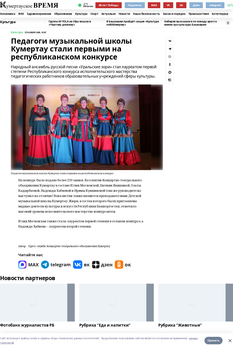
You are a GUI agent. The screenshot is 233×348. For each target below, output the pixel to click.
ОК (181, 5)
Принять (213, 340)
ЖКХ (21, 13)
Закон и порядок (174, 13)
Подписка (134, 5)
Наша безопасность (146, 13)
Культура (81, 13)
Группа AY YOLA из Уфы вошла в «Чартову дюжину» (70, 23)
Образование (63, 13)
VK (168, 5)
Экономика (7, 13)
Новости (124, 13)
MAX (154, 5)
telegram (215, 5)
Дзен (196, 5)
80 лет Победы (109, 5)
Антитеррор (220, 13)
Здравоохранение (39, 13)
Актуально (108, 13)
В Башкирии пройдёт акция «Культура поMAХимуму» (132, 23)
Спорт (94, 13)
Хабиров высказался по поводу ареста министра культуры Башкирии (190, 23)
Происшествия (199, 13)
